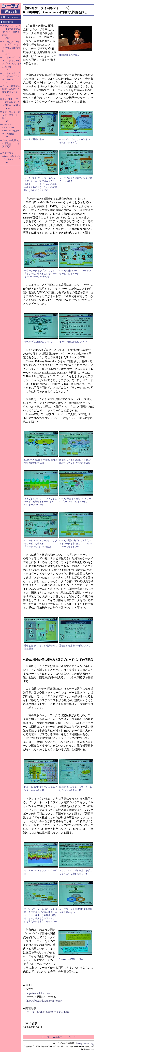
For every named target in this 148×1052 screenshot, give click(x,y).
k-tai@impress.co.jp (85, 1043)
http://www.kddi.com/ (38, 993)
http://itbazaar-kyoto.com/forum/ (44, 1000)
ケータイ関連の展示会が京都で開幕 (48, 1012)
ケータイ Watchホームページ (58, 1037)
